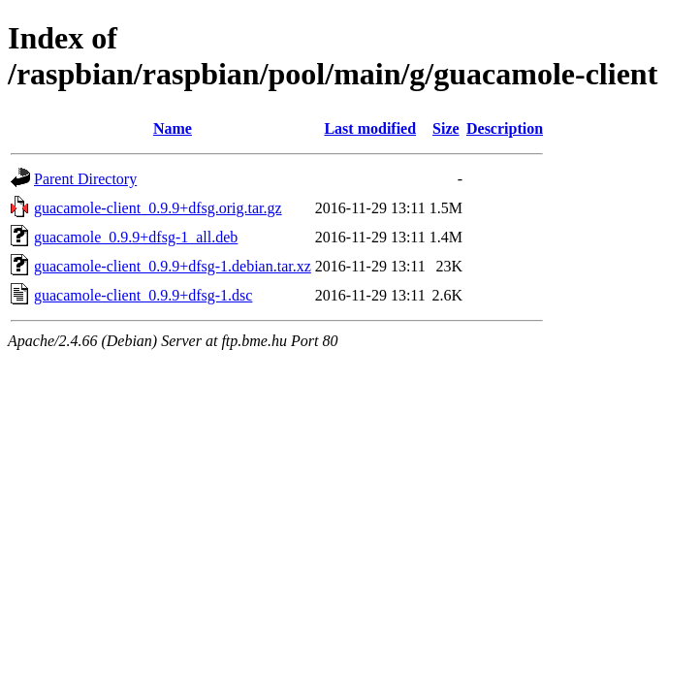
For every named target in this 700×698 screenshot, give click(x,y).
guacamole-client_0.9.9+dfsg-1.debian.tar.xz (172, 266)
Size (446, 128)
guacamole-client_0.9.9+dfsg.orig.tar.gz (158, 208)
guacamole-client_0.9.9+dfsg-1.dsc (143, 295)
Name (172, 128)
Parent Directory (85, 179)
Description (504, 128)
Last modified (370, 128)
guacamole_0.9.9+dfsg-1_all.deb (136, 237)
